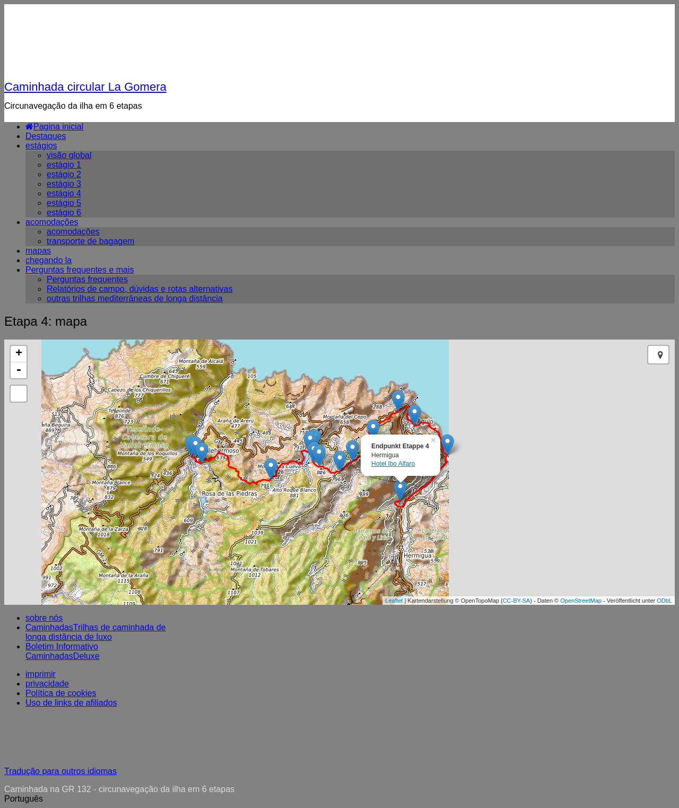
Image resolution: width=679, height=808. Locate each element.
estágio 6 (64, 212)
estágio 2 (64, 174)
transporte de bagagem (90, 241)
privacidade (47, 683)
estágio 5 (64, 202)
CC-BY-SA (516, 600)
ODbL (664, 600)
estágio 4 (64, 193)
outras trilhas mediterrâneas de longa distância (135, 298)
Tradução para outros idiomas (60, 771)
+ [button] (18, 354)
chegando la (48, 260)
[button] (339, 799)
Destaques (45, 136)
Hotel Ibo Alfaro (393, 463)
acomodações (52, 222)
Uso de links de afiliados (71, 702)
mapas (38, 250)
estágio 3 (64, 183)
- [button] (18, 370)
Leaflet (394, 600)
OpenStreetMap (581, 600)
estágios (41, 145)
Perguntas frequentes (87, 279)
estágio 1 (64, 164)
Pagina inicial (54, 126)
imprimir (40, 674)
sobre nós (44, 617)
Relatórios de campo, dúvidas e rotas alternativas (139, 288)
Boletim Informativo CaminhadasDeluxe (62, 651)
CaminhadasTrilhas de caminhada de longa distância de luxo (95, 632)
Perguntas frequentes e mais (79, 269)
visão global (69, 155)
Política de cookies (60, 693)
